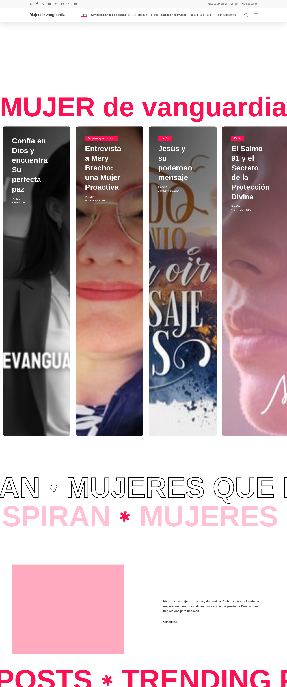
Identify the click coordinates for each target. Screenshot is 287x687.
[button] (256, 15)
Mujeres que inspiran (101, 138)
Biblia (237, 138)
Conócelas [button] (170, 621)
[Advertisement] (139, 58)
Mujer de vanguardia (47, 15)
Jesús (165, 138)
